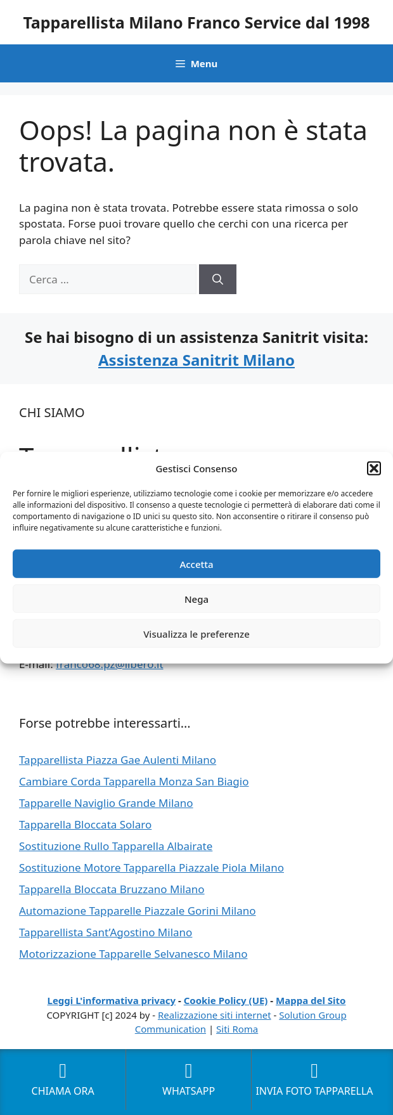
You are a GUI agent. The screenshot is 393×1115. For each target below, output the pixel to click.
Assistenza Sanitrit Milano (196, 359)
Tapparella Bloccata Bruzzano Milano (112, 889)
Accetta (196, 563)
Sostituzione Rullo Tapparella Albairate (115, 846)
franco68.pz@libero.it (109, 664)
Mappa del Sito (310, 1000)
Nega (196, 598)
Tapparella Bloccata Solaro (85, 824)
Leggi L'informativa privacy (112, 1000)
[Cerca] (217, 279)
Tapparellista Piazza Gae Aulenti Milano (117, 759)
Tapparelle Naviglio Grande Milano (106, 803)
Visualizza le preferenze (196, 633)
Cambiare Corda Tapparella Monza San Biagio (134, 781)
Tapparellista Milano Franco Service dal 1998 (196, 22)
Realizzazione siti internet (214, 1015)
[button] (374, 468)
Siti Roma (237, 1028)
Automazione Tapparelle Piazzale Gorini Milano (137, 910)
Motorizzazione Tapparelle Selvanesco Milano (133, 953)
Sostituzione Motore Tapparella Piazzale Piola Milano (151, 867)
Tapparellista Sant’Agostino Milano (105, 932)
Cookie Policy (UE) (226, 1000)
